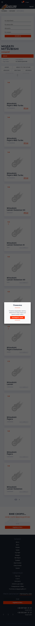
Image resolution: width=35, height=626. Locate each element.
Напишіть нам (17, 317)
